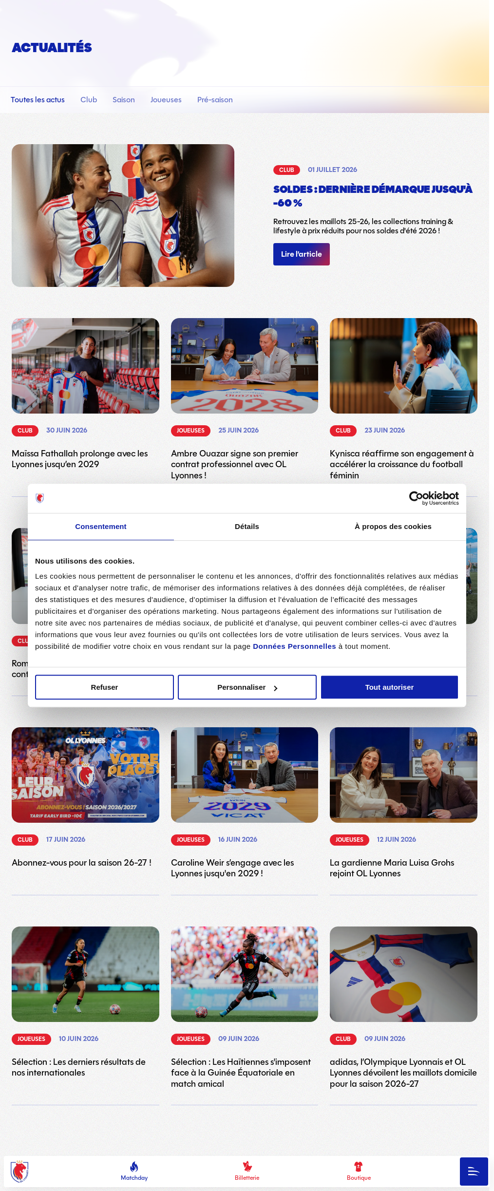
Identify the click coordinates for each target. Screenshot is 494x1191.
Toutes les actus (39, 99)
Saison (125, 99)
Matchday (134, 1171)
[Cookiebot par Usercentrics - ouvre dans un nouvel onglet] (416, 498)
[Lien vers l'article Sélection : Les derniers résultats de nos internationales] (85, 1002)
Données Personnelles (294, 646)
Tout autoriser (389, 687)
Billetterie (247, 1171)
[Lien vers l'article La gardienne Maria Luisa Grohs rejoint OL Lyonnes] (403, 803)
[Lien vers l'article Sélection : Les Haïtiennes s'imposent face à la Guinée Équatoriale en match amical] (245, 1007)
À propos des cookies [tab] (393, 526)
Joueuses (167, 99)
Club (89, 99)
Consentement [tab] (100, 526)
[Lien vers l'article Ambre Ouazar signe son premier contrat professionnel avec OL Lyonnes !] (245, 399)
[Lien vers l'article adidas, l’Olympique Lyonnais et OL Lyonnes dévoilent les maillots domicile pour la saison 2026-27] (403, 1007)
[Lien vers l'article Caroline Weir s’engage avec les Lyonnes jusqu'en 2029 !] (245, 803)
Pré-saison (216, 99)
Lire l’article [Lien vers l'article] (301, 254)
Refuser (104, 687)
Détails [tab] (247, 526)
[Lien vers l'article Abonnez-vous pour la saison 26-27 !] (85, 797)
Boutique (359, 1171)
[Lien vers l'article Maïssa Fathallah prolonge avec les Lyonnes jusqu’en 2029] (85, 394)
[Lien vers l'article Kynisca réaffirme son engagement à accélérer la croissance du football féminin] (403, 399)
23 (279, 1146)
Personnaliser (247, 687)
